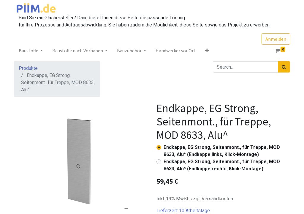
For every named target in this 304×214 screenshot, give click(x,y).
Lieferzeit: (183, 210)
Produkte (28, 68)
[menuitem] (175, 50)
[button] (207, 50)
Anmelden (275, 39)
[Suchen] (284, 67)
